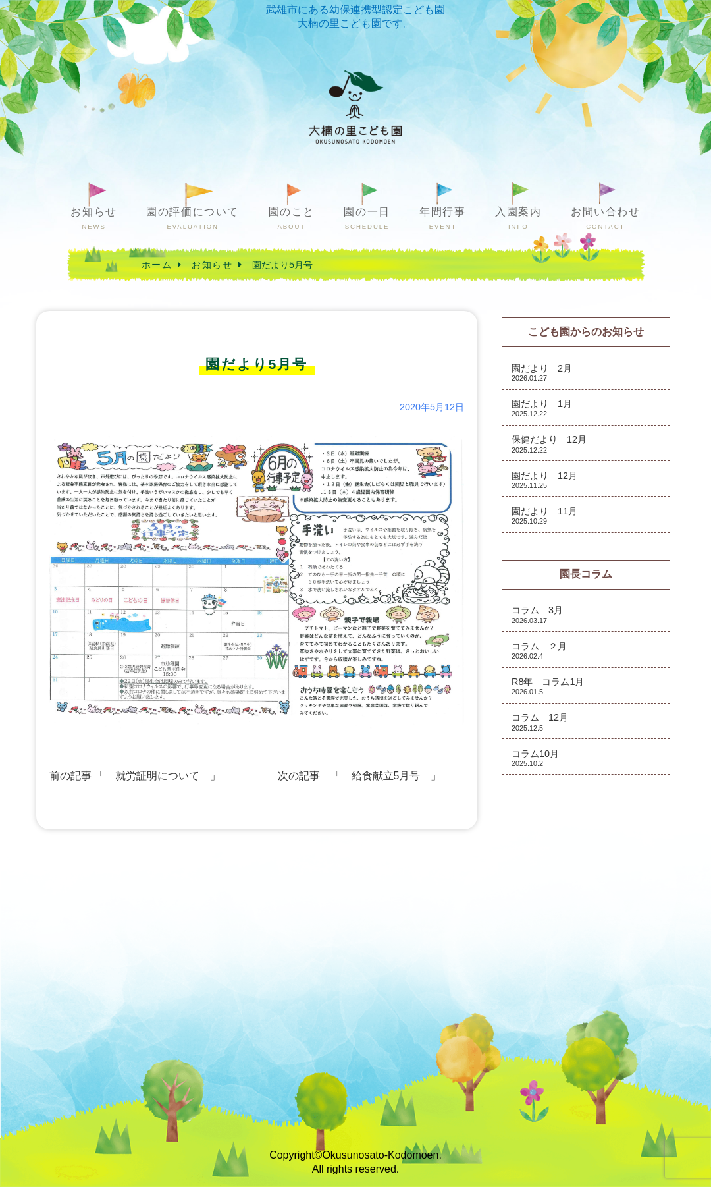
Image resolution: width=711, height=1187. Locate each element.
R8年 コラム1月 (548, 686)
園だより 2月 (542, 372)
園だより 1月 (542, 408)
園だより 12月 (544, 479)
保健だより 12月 (549, 443)
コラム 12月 (540, 721)
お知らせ (93, 218)
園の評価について (192, 218)
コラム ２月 (539, 650)
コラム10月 (535, 757)
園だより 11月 (544, 515)
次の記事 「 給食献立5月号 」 (360, 775)
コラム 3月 (537, 614)
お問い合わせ (606, 218)
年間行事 (442, 218)
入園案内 (518, 218)
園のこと (292, 218)
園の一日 (367, 218)
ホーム (157, 265)
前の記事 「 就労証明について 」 (135, 775)
